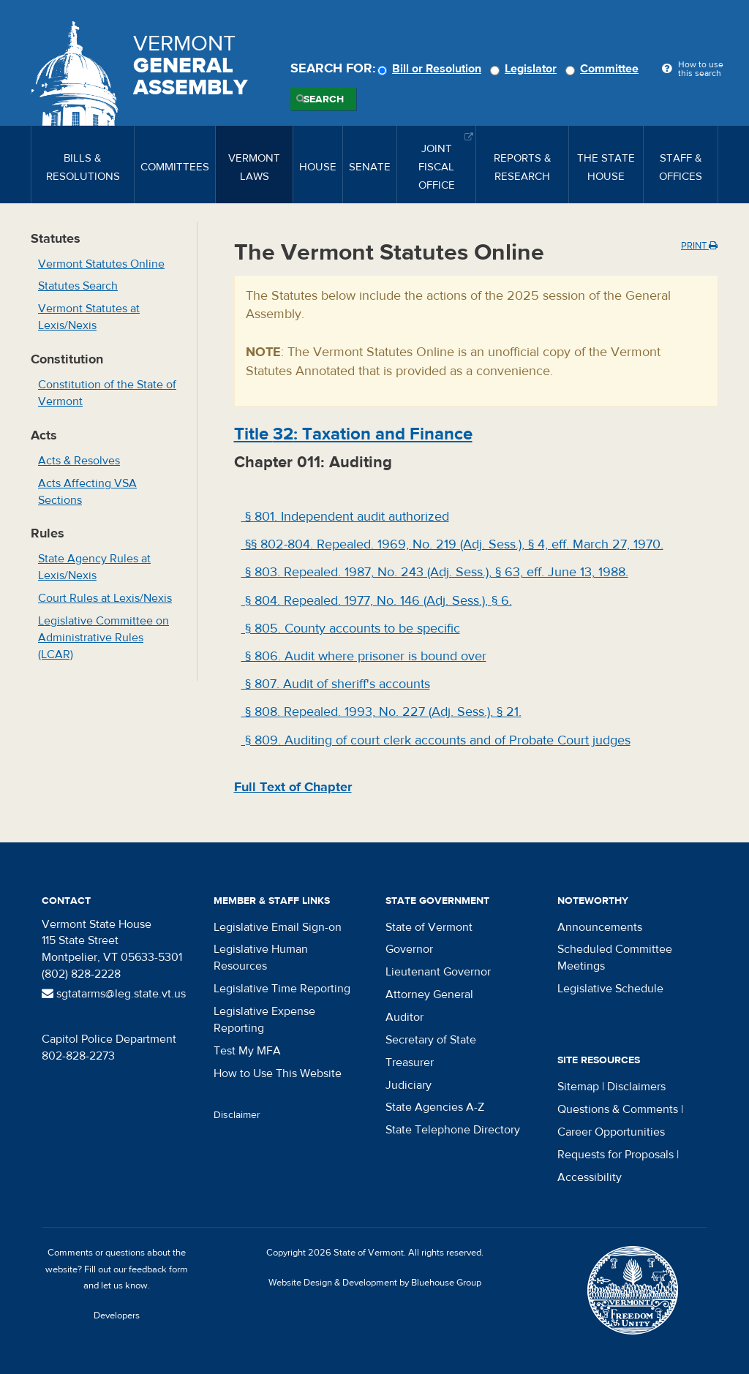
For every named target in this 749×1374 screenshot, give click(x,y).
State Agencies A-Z (434, 1107)
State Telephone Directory (452, 1129)
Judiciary (408, 1085)
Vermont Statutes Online (101, 264)
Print (699, 246)
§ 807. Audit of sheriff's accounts (335, 684)
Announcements (599, 927)
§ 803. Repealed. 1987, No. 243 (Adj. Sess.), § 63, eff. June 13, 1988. (434, 572)
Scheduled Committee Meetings (614, 957)
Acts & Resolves (79, 460)
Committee (604, 68)
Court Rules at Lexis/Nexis (105, 598)
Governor (409, 949)
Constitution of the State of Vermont (107, 393)
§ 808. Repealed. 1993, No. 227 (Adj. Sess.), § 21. (381, 711)
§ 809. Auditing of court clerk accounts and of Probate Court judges (436, 740)
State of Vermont (429, 927)
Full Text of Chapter (293, 787)
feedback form (158, 1269)
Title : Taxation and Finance (353, 434)
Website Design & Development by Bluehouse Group (374, 1282)
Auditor (404, 1017)
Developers (117, 1315)
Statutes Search (78, 286)
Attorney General (429, 994)
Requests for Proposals (615, 1154)
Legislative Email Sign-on (278, 927)
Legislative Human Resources (261, 957)
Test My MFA (247, 1050)
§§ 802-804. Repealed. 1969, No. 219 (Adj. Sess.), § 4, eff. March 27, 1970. (452, 544)
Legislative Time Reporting (282, 988)
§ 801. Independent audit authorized (345, 516)
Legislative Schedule (610, 988)
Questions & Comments (617, 1109)
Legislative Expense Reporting (264, 1019)
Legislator (525, 68)
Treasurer (409, 1062)
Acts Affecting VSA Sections (87, 491)
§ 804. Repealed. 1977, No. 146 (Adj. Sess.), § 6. (376, 600)
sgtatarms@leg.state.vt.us (114, 993)
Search (324, 99)
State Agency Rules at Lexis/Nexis (94, 567)
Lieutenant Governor (438, 972)
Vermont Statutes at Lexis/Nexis (89, 317)
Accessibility (589, 1177)
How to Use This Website (278, 1073)
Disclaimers (636, 1086)
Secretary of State (430, 1040)
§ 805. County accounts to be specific (350, 628)
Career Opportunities (611, 1132)
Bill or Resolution (431, 68)
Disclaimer (237, 1115)
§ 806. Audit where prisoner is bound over (363, 656)
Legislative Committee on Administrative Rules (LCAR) (103, 638)
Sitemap (578, 1086)
